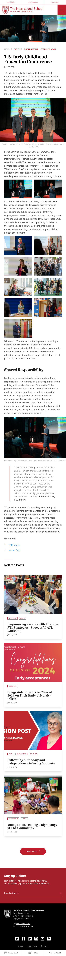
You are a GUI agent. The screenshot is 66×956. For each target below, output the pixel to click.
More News (34, 851)
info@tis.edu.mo (25, 926)
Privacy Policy (32, 946)
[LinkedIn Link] (30, 938)
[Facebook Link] (23, 938)
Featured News (48, 49)
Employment (33, 2)
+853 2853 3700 (23, 923)
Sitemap (20, 946)
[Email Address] (33, 893)
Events (17, 49)
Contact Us (55, 2)
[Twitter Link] (17, 938)
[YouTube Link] (42, 938)
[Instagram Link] (36, 938)
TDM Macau (14, 545)
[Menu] (62, 10)
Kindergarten (30, 49)
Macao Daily (14, 550)
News (7, 49)
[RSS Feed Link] (49, 938)
